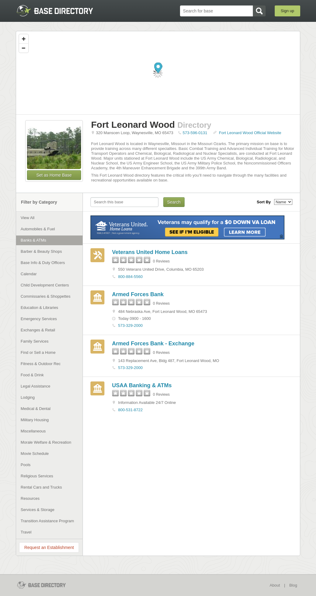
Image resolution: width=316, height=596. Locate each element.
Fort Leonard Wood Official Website (250, 132)
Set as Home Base (54, 175)
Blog (293, 585)
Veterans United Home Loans (150, 252)
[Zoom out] (23, 47)
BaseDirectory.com (60, 10)
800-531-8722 (130, 410)
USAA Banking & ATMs (142, 385)
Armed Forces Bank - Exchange (153, 343)
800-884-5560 (130, 276)
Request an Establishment (49, 547)
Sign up (287, 10)
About (275, 585)
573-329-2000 (130, 325)
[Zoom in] (23, 38)
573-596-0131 (195, 132)
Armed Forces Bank (138, 294)
